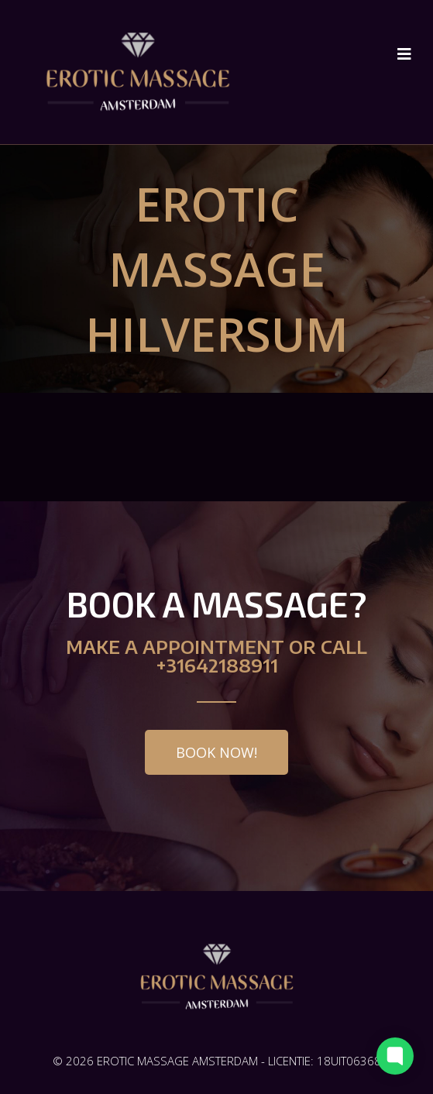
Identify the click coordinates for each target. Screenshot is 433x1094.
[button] (216, 752)
